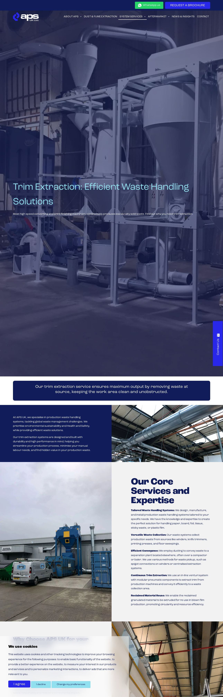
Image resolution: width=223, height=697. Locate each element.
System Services (131, 16)
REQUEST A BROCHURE (187, 5)
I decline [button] (41, 684)
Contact (203, 16)
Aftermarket (157, 16)
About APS (71, 16)
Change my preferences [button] (71, 684)
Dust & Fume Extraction (100, 16)
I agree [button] (19, 684)
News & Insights (183, 16)
